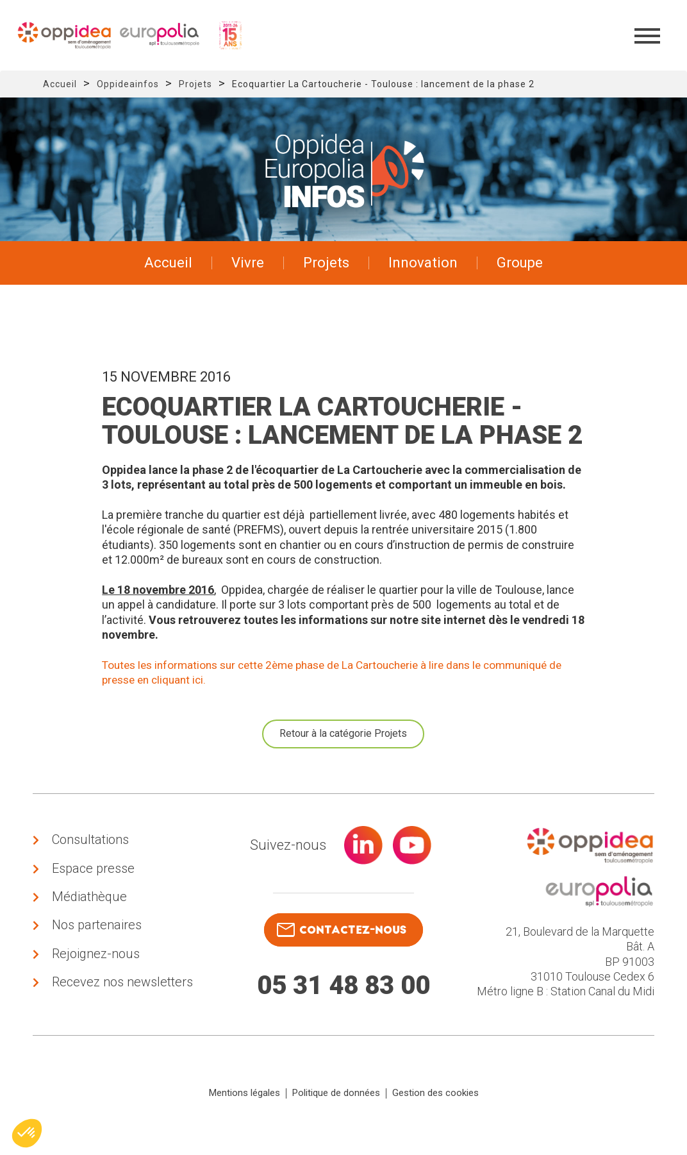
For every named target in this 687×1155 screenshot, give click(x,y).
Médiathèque (89, 907)
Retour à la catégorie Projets (343, 733)
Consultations (90, 841)
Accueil (60, 84)
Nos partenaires (97, 939)
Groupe (520, 263)
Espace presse (93, 874)
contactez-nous (340, 929)
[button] (27, 1133)
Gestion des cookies (435, 1112)
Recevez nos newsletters (122, 1005)
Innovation (423, 263)
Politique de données (336, 1112)
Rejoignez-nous (96, 972)
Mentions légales (244, 1112)
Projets (195, 84)
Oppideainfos (128, 84)
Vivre (247, 263)
